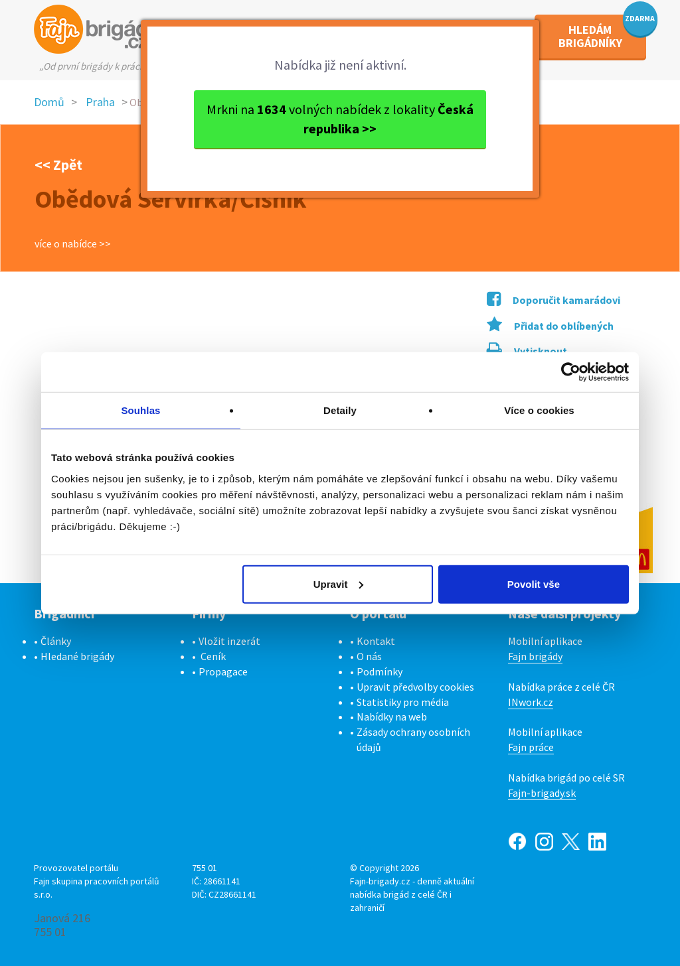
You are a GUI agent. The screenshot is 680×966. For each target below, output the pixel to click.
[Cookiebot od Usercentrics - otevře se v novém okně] (571, 372)
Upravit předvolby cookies (415, 686)
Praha (100, 101)
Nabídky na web (392, 716)
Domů (49, 101)
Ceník (213, 656)
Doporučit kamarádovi (553, 300)
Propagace (223, 671)
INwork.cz (530, 702)
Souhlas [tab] (140, 410)
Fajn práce (531, 747)
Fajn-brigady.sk (542, 792)
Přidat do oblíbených (550, 325)
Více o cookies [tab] (539, 410)
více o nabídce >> (73, 243)
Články (56, 641)
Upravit (338, 583)
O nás (369, 656)
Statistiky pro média (403, 702)
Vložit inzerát (229, 641)
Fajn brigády (535, 656)
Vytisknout (527, 351)
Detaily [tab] (340, 410)
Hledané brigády (77, 656)
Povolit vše (533, 583)
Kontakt (376, 641)
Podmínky (379, 671)
